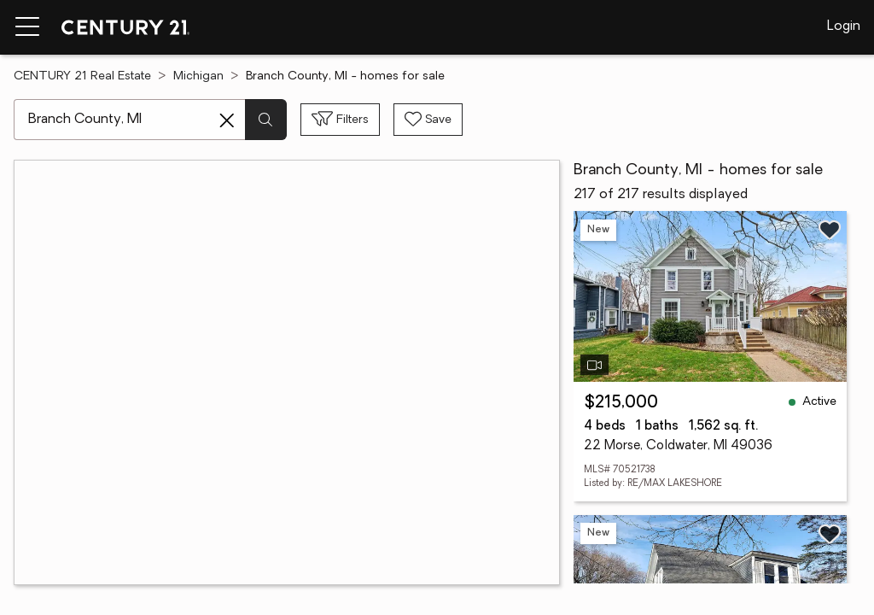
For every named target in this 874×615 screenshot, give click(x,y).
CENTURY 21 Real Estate (82, 76)
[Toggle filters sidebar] (340, 119)
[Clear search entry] (227, 120)
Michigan (198, 76)
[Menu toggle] (27, 27)
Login (843, 26)
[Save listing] (829, 230)
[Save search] (428, 119)
